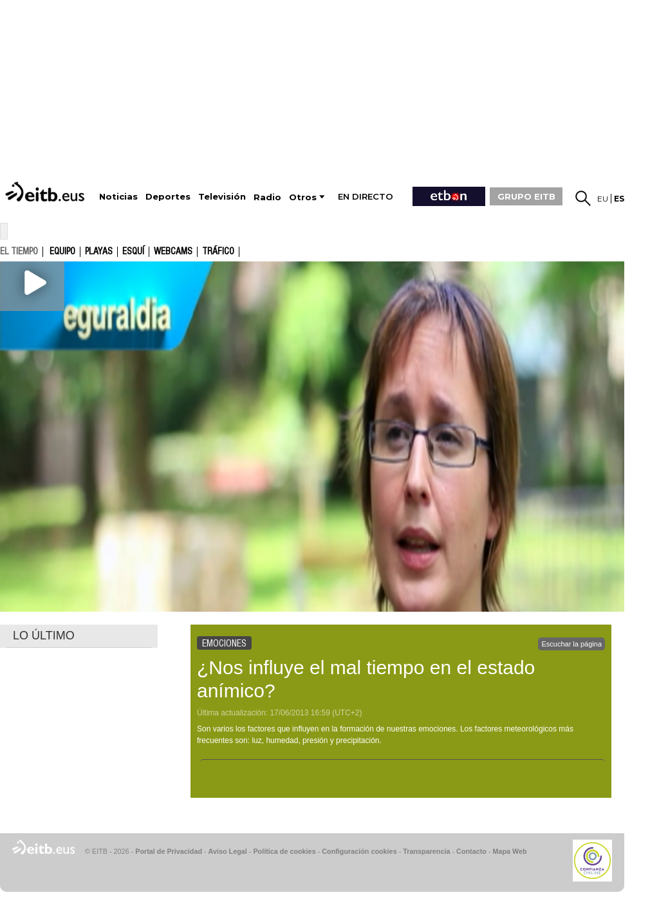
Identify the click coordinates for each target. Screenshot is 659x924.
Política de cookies (284, 851)
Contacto (471, 851)
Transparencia (426, 851)
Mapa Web (509, 851)
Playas (99, 252)
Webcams (173, 252)
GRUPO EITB (526, 196)
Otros (303, 197)
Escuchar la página (571, 644)
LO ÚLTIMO (44, 635)
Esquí (133, 252)
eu (602, 198)
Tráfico (218, 252)
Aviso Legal (228, 851)
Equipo (62, 252)
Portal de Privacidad (168, 851)
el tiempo (19, 251)
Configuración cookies (359, 851)
